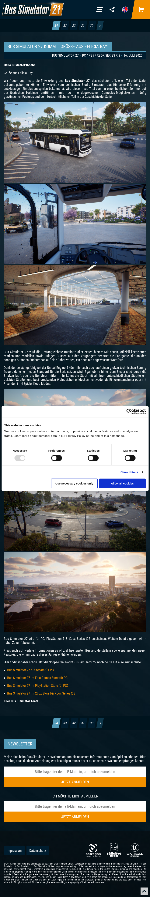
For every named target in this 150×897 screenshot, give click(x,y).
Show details (129, 471)
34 (56, 26)
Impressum (14, 851)
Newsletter (20, 744)
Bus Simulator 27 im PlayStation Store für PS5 (37, 686)
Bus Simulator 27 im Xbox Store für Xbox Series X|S (41, 693)
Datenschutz (37, 851)
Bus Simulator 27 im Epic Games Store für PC (37, 678)
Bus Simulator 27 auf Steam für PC (30, 670)
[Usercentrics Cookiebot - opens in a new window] (129, 411)
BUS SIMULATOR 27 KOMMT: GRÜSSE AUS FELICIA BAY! (58, 46)
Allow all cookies (122, 483)
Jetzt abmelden (75, 816)
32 (74, 26)
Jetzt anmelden (75, 782)
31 (83, 26)
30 (92, 26)
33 (65, 26)
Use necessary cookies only (74, 483)
